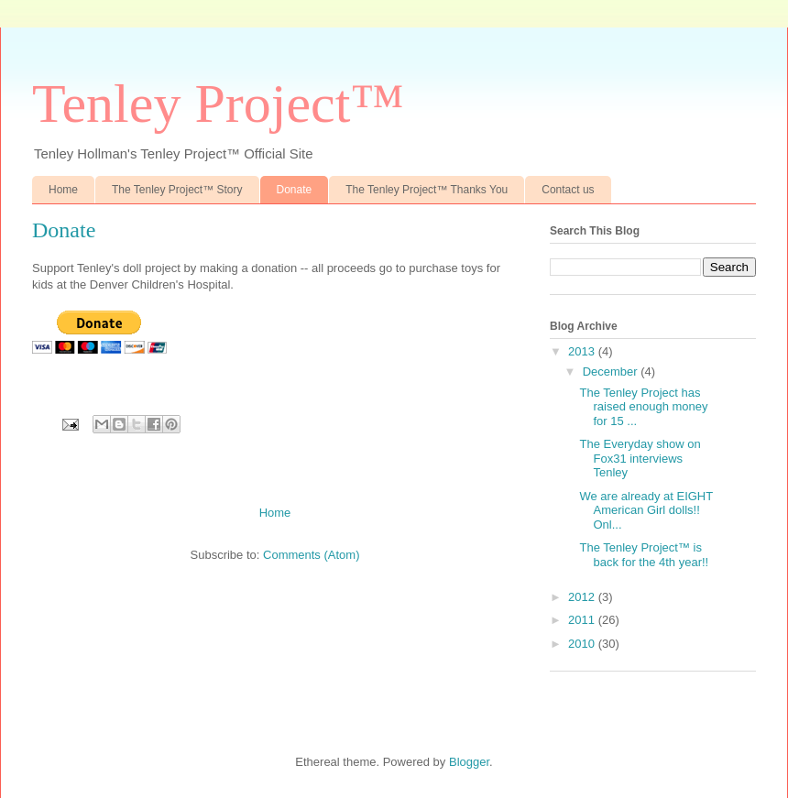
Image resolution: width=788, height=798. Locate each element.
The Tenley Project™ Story (177, 189)
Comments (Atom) (311, 555)
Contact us (568, 189)
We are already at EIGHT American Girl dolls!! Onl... (645, 510)
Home (63, 189)
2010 (583, 643)
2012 (583, 597)
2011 (583, 620)
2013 (583, 351)
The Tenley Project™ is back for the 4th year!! (643, 555)
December (612, 371)
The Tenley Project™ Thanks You (426, 189)
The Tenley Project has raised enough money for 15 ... (643, 407)
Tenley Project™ (218, 103)
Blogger (469, 762)
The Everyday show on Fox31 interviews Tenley (639, 458)
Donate (294, 189)
